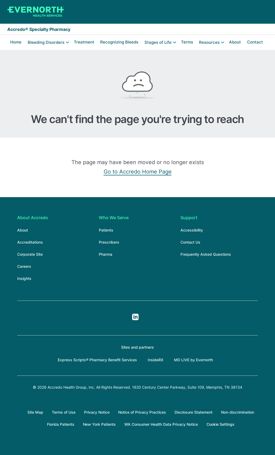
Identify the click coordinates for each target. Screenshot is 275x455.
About (235, 42)
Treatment (84, 42)
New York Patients (99, 424)
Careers (24, 266)
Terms (187, 42)
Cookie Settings (220, 424)
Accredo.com (251, 12)
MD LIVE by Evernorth (193, 360)
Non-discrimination (237, 412)
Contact (255, 42)
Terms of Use (63, 412)
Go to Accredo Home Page (138, 171)
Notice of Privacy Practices (142, 412)
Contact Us (190, 242)
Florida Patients (60, 424)
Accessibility (191, 230)
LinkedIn (135, 317)
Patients (106, 230)
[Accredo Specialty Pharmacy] (35, 11)
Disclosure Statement (193, 412)
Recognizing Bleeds (119, 42)
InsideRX (155, 360)
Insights (24, 278)
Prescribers (109, 242)
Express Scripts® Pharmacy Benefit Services (97, 360)
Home (15, 42)
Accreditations (30, 242)
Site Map (35, 412)
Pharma (105, 254)
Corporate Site (30, 254)
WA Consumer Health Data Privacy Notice (161, 424)
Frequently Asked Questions (205, 254)
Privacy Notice (97, 412)
